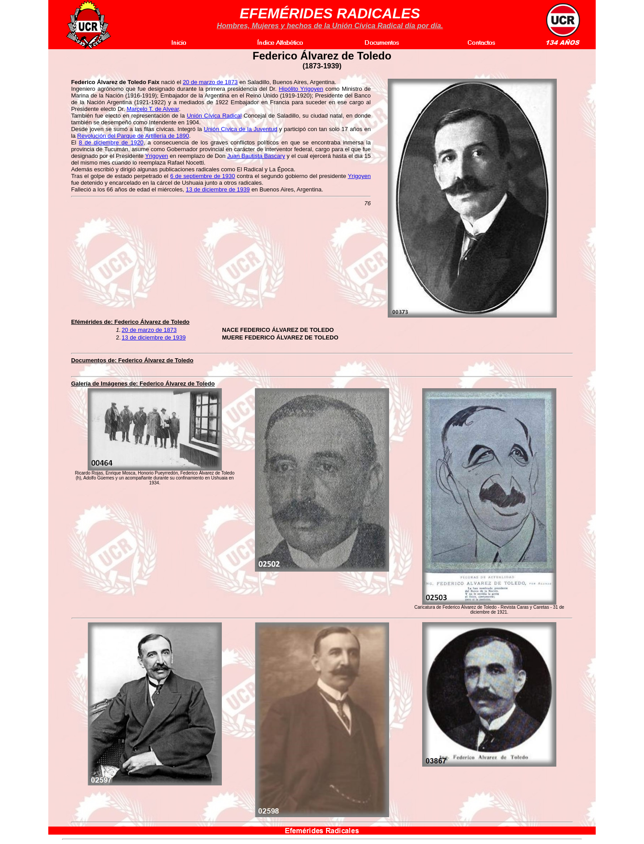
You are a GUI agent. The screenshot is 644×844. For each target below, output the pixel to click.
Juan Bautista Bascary (256, 156)
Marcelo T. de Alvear (153, 109)
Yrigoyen (156, 156)
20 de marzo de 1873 (210, 82)
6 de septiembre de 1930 (202, 176)
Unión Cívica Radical (214, 115)
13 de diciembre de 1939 (218, 189)
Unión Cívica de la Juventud (240, 129)
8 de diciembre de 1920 (111, 142)
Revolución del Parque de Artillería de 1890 (133, 135)
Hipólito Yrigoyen (301, 88)
